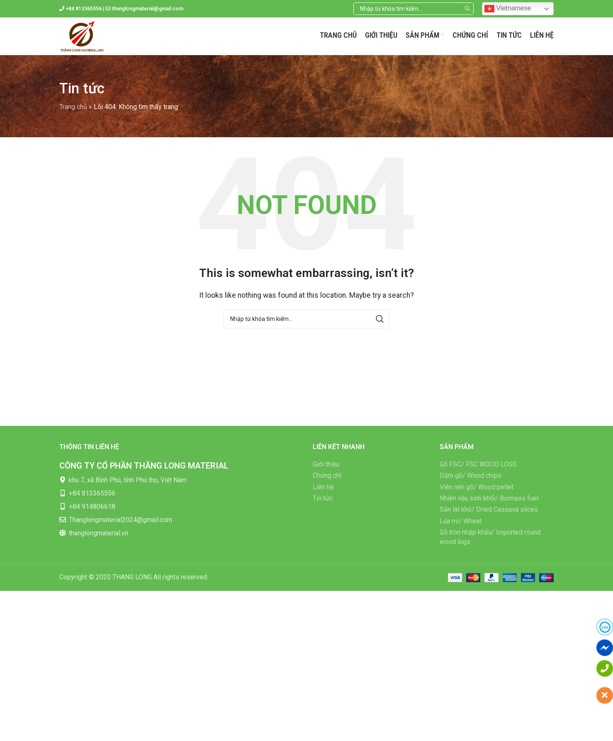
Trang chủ (73, 107)
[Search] (413, 8)
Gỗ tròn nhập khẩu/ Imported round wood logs (490, 536)
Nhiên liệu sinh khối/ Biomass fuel (489, 498)
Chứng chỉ (327, 475)
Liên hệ (323, 487)
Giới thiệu (326, 464)
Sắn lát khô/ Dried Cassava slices (489, 509)
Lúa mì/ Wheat (461, 521)
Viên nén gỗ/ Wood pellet (476, 487)
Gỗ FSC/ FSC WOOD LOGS (478, 464)
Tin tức (323, 498)
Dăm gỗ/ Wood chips (470, 475)
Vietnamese (507, 9)
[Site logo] (82, 35)
